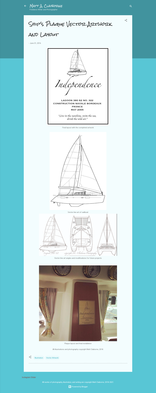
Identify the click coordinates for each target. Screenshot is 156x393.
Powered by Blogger (78, 387)
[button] (125, 21)
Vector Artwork (52, 358)
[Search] (130, 6)
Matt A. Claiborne (46, 5)
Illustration (39, 358)
